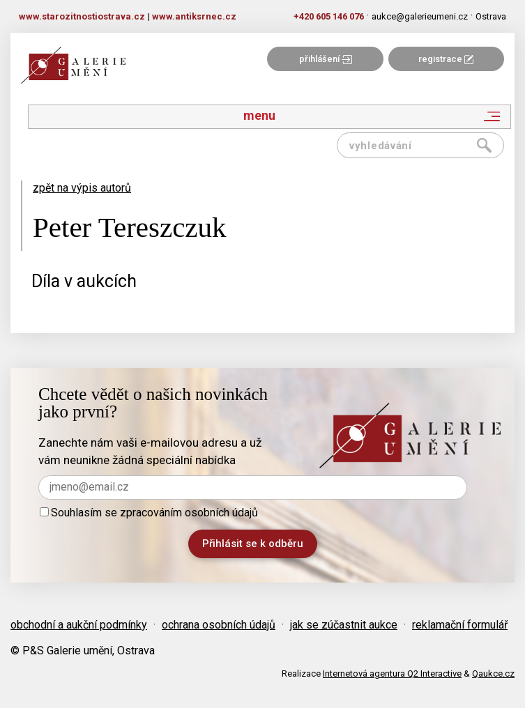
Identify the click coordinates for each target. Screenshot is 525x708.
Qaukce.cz (493, 673)
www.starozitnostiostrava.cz (82, 16)
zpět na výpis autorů (82, 187)
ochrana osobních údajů (218, 624)
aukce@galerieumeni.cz (420, 16)
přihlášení (325, 59)
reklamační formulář (460, 624)
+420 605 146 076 (329, 16)
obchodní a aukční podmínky (78, 624)
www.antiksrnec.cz (194, 16)
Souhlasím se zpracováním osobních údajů (149, 512)
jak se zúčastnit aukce (343, 624)
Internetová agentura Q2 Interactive (392, 673)
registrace (445, 59)
